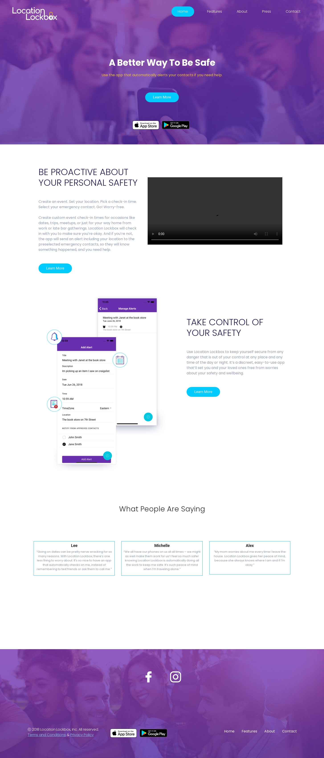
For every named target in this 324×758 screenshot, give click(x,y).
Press (266, 11)
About (242, 11)
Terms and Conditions (47, 734)
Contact (293, 11)
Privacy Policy (82, 734)
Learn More (162, 97)
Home (183, 11)
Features (214, 11)
